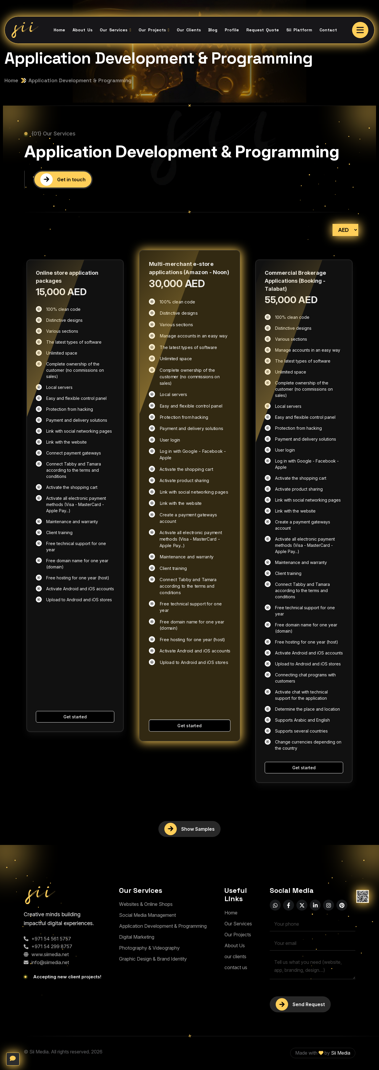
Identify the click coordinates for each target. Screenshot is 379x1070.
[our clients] (235, 957)
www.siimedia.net (46, 954)
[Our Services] (238, 924)
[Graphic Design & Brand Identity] (153, 959)
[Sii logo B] (24, 30)
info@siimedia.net (46, 962)
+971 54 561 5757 (47, 939)
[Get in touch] (62, 180)
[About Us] (234, 946)
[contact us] (235, 968)
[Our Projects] (237, 935)
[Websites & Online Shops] (146, 904)
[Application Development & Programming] (163, 926)
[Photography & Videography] (149, 948)
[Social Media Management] (147, 915)
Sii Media (340, 1053)
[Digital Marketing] (136, 937)
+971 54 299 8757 (48, 946)
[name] (360, 30)
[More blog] (189, 829)
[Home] (230, 913)
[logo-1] (49, 895)
